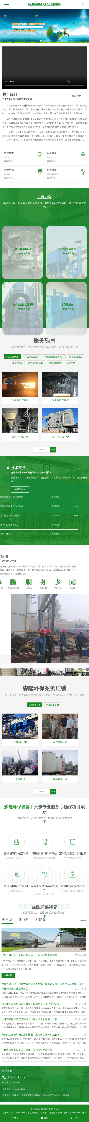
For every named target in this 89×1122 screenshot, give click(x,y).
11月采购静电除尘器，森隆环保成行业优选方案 (27, 1050)
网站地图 (44, 1109)
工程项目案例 (35, 705)
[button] (41, 41)
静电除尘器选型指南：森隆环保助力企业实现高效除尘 (31, 1004)
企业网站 (34, 1109)
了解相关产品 (23, 349)
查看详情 (8, 975)
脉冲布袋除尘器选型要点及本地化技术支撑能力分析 (29, 1019)
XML (56, 1109)
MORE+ (83, 921)
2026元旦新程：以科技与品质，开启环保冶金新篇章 (29, 955)
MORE (47, 449)
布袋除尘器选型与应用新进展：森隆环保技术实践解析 (31, 1034)
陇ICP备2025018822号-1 (75, 1113)
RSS (51, 1109)
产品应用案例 (52, 705)
